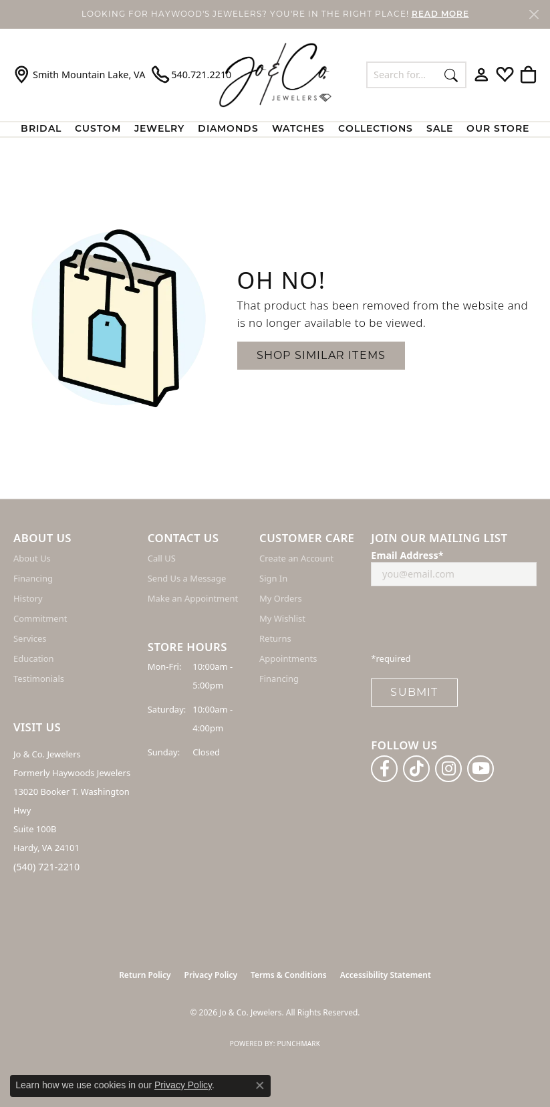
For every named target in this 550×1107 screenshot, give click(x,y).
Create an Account (296, 558)
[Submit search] (451, 75)
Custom (98, 129)
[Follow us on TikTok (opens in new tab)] (416, 768)
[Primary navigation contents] (275, 129)
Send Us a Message (187, 578)
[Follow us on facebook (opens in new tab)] (384, 768)
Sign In (273, 578)
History (28, 598)
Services (29, 638)
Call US (162, 558)
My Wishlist (282, 618)
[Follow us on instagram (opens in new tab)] (448, 768)
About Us (32, 558)
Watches (298, 129)
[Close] (533, 14)
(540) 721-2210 (46, 866)
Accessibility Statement (385, 975)
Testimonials (38, 678)
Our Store (497, 129)
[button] (481, 75)
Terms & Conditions (289, 975)
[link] (79, 75)
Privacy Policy (210, 975)
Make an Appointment (193, 598)
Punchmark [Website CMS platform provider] (298, 1043)
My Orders (280, 598)
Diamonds (228, 129)
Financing (33, 578)
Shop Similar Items (321, 355)
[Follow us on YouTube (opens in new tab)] (480, 768)
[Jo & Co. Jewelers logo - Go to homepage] (275, 74)
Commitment (40, 618)
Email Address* (407, 555)
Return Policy (144, 975)
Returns (275, 638)
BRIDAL (41, 129)
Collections (375, 129)
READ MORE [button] (440, 15)
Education (33, 658)
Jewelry (159, 129)
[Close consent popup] (260, 1086)
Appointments (288, 658)
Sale (439, 129)
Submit (414, 692)
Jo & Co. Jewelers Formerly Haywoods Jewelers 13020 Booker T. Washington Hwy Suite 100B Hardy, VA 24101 (71, 801)
